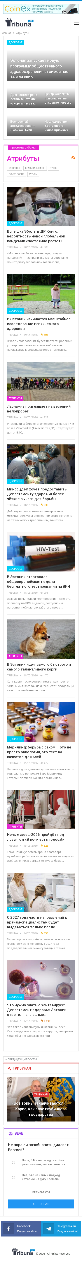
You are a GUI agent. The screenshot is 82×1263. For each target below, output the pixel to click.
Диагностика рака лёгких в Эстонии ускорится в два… (23, 99)
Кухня (53, 168)
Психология (16, 174)
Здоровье (16, 42)
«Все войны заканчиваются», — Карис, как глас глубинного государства (41, 1108)
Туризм (33, 174)
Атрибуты (15, 398)
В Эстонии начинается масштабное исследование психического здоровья (39, 324)
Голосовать (41, 1204)
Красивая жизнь (35, 168)
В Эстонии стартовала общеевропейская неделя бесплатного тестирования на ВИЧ (38, 582)
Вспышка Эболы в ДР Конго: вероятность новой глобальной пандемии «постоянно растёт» (36, 236)
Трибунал (41, 1094)
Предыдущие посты (21, 1059)
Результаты (41, 1192)
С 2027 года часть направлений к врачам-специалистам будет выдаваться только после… (37, 922)
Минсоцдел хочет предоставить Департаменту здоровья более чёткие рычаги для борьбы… (37, 494)
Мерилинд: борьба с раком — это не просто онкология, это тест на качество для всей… (39, 752)
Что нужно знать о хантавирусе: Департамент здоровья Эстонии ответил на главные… (36, 1010)
